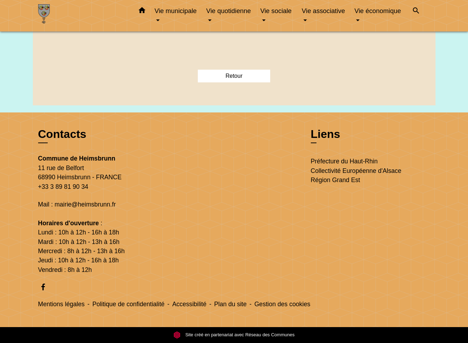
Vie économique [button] (378, 10)
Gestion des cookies (282, 304)
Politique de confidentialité (128, 304)
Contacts (62, 134)
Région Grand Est (335, 180)
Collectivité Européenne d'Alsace (356, 170)
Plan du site (230, 304)
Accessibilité (189, 304)
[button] (142, 11)
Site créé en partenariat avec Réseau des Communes (234, 334)
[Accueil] (82, 15)
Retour (233, 76)
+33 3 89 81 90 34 (63, 186)
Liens (325, 134)
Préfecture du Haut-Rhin (344, 161)
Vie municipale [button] (176, 10)
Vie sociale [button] (276, 10)
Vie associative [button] (323, 10)
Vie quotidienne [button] (228, 10)
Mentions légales (61, 304)
